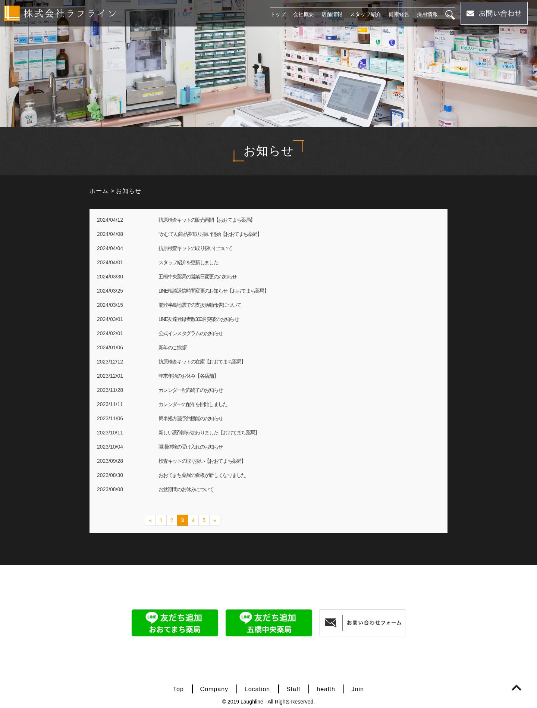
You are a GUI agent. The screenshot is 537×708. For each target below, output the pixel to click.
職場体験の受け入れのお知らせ (190, 447)
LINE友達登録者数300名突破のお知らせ (198, 319)
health (326, 689)
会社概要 (303, 14)
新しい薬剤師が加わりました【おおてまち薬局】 (209, 433)
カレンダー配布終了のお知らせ (190, 390)
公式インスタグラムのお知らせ (190, 333)
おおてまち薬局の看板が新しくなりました (202, 475)
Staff (293, 689)
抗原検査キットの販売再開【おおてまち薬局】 (206, 220)
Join (358, 689)
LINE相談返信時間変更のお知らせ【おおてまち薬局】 (213, 291)
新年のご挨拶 (172, 347)
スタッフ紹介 (365, 14)
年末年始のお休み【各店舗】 (188, 376)
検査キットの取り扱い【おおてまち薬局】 (202, 461)
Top (178, 689)
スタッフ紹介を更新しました (188, 262)
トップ (278, 14)
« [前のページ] (150, 520)
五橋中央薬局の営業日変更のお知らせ (197, 277)
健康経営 (399, 14)
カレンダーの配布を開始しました (192, 404)
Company (214, 689)
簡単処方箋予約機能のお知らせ (190, 418)
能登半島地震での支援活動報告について (199, 305)
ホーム (99, 191)
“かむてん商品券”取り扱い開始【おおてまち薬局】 (210, 234)
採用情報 (427, 14)
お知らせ (128, 191)
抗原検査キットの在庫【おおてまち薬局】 (202, 362)
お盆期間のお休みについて (186, 489)
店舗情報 (331, 14)
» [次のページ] (214, 520)
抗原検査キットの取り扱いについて (195, 248)
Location (257, 689)
